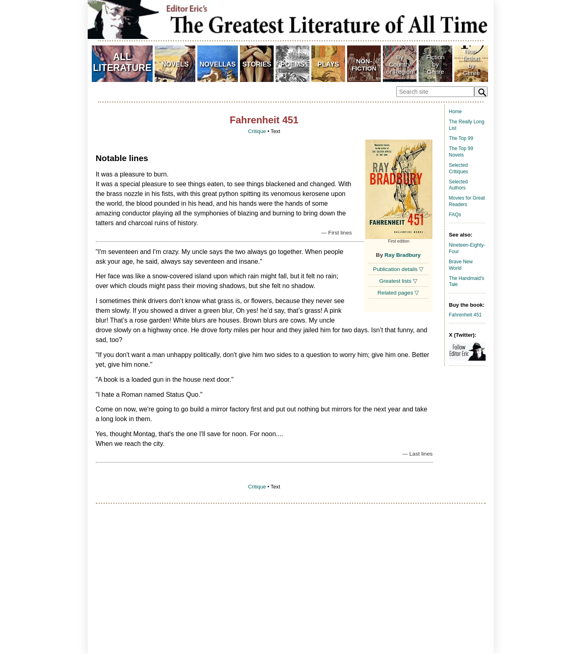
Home (455, 111)
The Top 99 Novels (461, 152)
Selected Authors (458, 185)
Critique (257, 131)
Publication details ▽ (398, 269)
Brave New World (461, 265)
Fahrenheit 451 (465, 315)
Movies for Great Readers (467, 201)
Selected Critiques (458, 168)
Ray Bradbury (402, 255)
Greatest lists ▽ (398, 281)
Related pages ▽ (398, 293)
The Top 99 (461, 138)
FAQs (455, 214)
